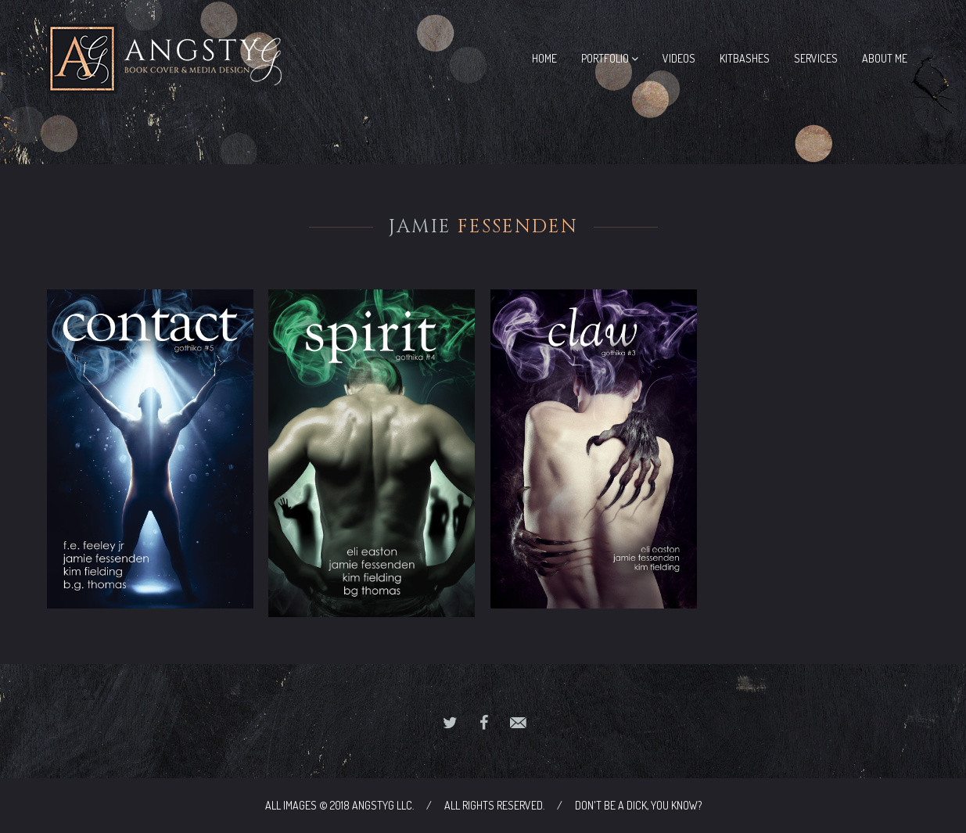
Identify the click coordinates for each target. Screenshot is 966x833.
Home (544, 58)
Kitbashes (745, 58)
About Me (884, 58)
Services (816, 58)
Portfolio (609, 58)
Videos (679, 58)
